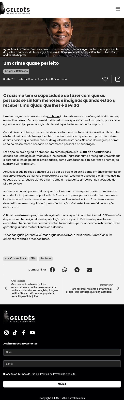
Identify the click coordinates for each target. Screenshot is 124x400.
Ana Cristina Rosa (15, 258)
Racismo (46, 258)
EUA (33, 258)
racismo (53, 116)
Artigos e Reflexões (16, 71)
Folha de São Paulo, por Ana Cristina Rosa (42, 79)
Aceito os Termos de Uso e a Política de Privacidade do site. (41, 374)
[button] (52, 269)
